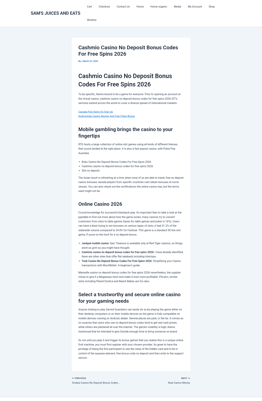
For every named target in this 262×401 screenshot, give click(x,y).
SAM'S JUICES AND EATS (55, 6)
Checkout (111, 6)
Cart (97, 6)
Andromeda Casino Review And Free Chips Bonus (107, 102)
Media (179, 6)
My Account (195, 6)
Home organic (161, 6)
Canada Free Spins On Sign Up (96, 98)
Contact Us (129, 6)
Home (144, 6)
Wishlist (224, 6)
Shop (211, 6)
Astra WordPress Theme (165, 392)
